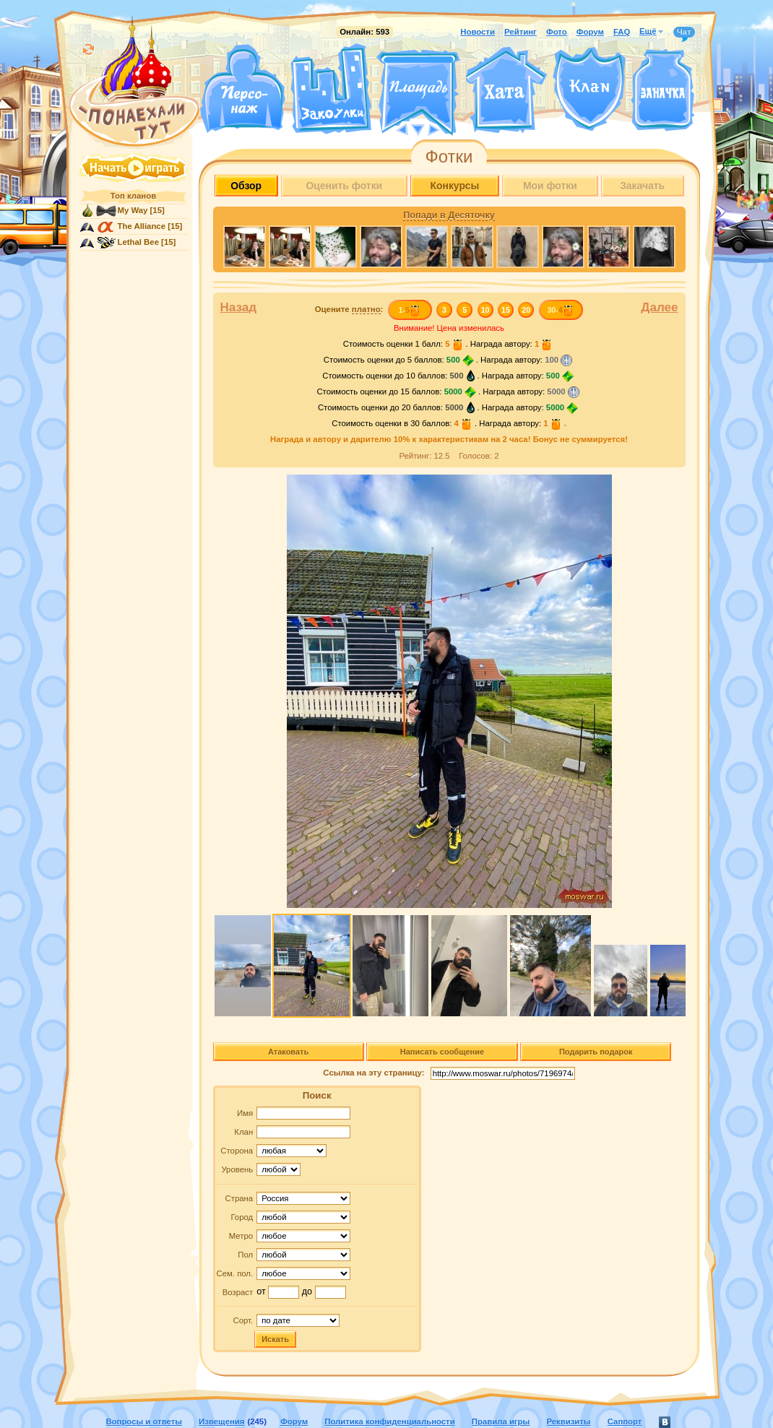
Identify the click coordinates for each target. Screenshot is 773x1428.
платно (366, 309)
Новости (477, 31)
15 (505, 310)
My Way (133, 210)
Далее (659, 307)
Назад (238, 307)
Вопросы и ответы (143, 1421)
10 (485, 310)
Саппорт (625, 1421)
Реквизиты (568, 1421)
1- (409, 310)
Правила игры (501, 1421)
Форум (590, 31)
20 (526, 310)
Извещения (221, 1421)
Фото (556, 31)
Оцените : (349, 309)
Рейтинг (520, 31)
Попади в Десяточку (448, 215)
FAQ (621, 31)
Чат (684, 32)
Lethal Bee (138, 242)
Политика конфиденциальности (389, 1421)
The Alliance (142, 226)
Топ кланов (133, 195)
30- (560, 310)
